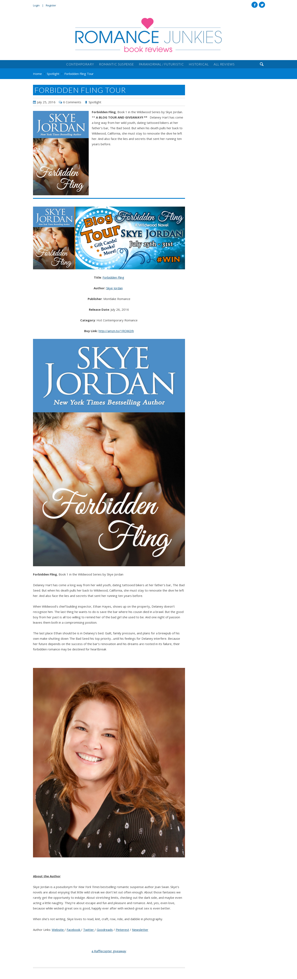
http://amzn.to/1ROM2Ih (116, 331)
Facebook (254, 5)
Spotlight (95, 102)
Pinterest (122, 930)
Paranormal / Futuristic (161, 64)
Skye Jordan (114, 288)
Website (58, 930)
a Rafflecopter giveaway (109, 951)
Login (36, 5)
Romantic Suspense (116, 64)
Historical (199, 64)
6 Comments (72, 102)
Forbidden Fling (113, 277)
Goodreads (105, 930)
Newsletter (140, 930)
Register (51, 5)
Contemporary (80, 64)
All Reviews (224, 64)
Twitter (262, 5)
